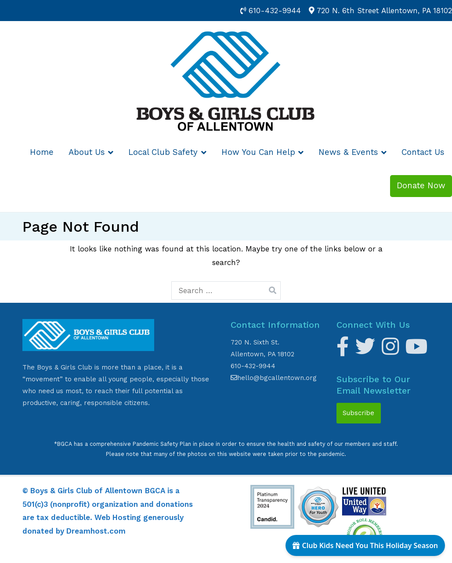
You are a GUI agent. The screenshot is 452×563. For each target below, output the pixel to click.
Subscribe (358, 413)
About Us (87, 152)
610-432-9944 (275, 10)
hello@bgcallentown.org (274, 378)
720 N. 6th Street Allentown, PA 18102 (384, 10)
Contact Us (423, 152)
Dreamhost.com (96, 531)
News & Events (348, 152)
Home (42, 152)
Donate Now (421, 185)
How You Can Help (258, 152)
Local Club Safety (163, 152)
